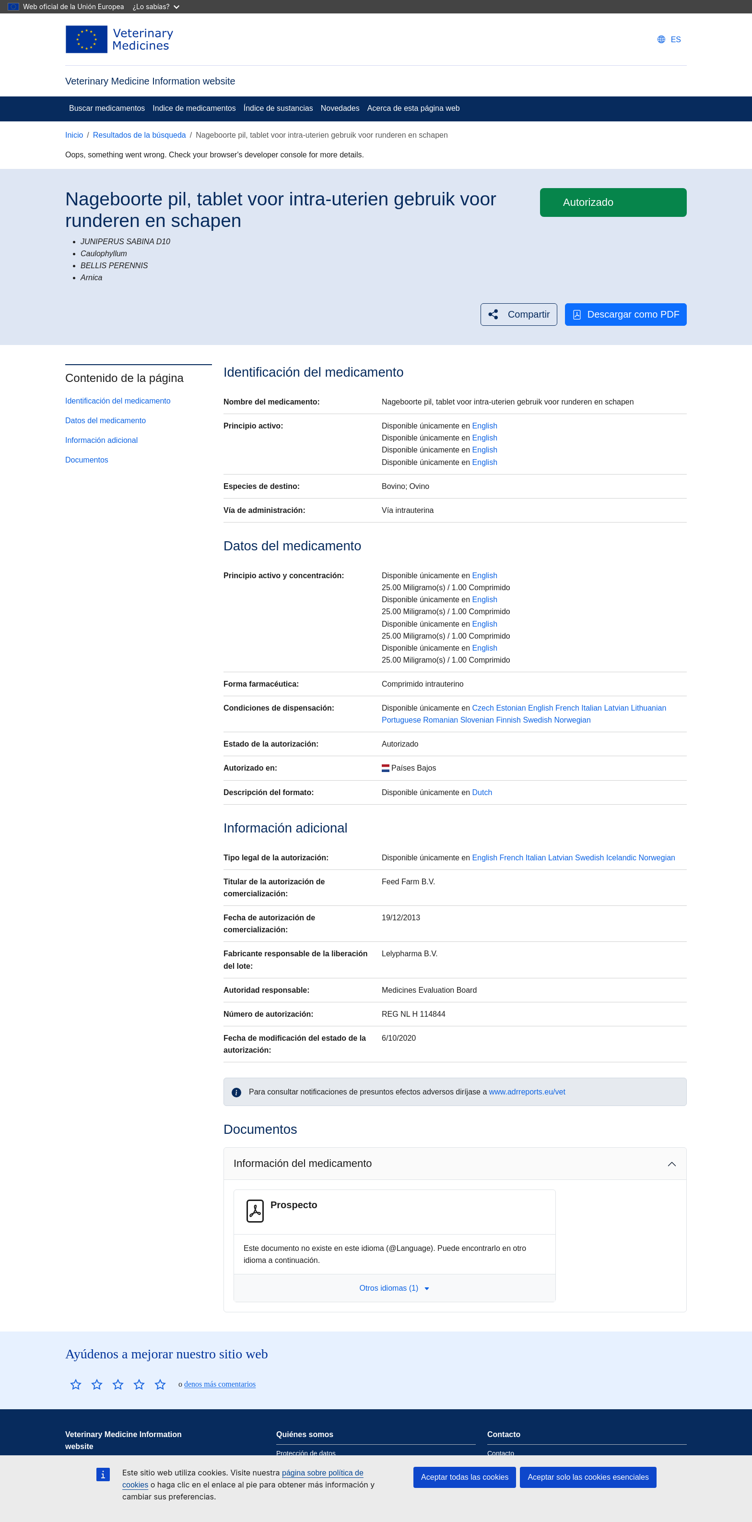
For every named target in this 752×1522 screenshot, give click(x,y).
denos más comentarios (220, 1384)
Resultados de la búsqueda (139, 135)
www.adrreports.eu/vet (527, 1092)
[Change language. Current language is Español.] (669, 39)
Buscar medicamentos (107, 108)
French (567, 708)
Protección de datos (306, 1453)
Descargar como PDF (626, 314)
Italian (591, 708)
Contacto (500, 1453)
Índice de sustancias (278, 108)
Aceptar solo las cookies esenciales (588, 1477)
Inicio (74, 135)
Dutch (482, 792)
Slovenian (477, 720)
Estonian (511, 708)
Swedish (537, 720)
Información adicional (101, 440)
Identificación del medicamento (118, 401)
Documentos (86, 460)
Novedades (340, 108)
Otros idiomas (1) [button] (395, 1288)
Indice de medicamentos (194, 108)
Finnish (508, 720)
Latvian (616, 708)
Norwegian (572, 720)
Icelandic (621, 858)
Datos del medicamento (105, 420)
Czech (483, 708)
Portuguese (401, 720)
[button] (519, 314)
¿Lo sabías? (156, 6)
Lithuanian (648, 708)
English (484, 426)
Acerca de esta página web (413, 108)
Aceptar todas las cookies (464, 1477)
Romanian (440, 720)
